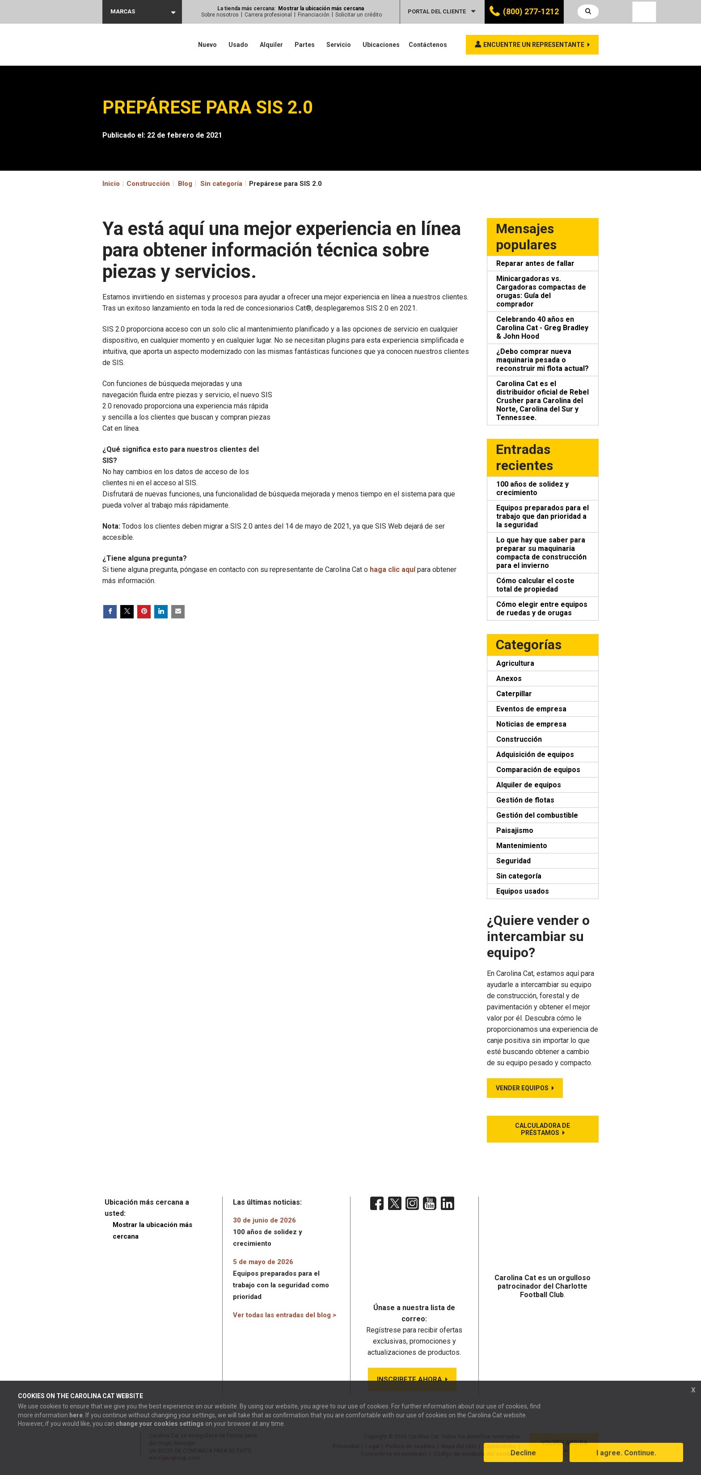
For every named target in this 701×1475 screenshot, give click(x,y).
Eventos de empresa (531, 709)
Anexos (509, 678)
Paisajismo (514, 830)
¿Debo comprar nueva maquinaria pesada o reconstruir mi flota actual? (542, 360)
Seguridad (513, 861)
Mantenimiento (521, 845)
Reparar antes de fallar (535, 263)
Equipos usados (522, 891)
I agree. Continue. (626, 1454)
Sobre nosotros (220, 15)
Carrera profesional (268, 15)
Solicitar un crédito (358, 15)
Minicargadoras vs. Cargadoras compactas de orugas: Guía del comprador (541, 291)
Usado (238, 44)
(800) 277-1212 (531, 11)
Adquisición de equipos (535, 754)
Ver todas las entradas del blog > (284, 1315)
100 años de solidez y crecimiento (532, 488)
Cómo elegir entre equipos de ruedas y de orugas (541, 608)
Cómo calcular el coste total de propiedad (535, 584)
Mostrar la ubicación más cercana (321, 8)
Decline (523, 1454)
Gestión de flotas (525, 800)
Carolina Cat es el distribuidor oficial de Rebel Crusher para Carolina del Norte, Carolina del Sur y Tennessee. (542, 400)
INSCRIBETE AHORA (409, 1380)
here (76, 1416)
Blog (185, 184)
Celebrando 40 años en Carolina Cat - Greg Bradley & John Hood (542, 327)
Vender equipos (522, 1088)
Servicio (338, 44)
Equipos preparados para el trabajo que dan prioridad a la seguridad (542, 516)
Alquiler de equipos (528, 785)
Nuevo (207, 44)
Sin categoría (221, 184)
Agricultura (515, 663)
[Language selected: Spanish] (644, 11)
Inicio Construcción (136, 184)
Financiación (313, 15)
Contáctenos (428, 44)
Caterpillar (514, 693)
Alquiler (271, 44)
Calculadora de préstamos (542, 1129)
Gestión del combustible (537, 815)
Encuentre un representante (533, 44)
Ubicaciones (381, 44)
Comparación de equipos (538, 769)
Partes (305, 44)
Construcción (519, 739)
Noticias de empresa (531, 724)
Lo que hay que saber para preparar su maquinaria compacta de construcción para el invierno (541, 553)
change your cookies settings (160, 1425)
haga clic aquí (392, 569)
